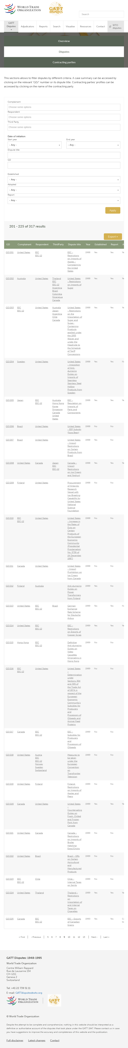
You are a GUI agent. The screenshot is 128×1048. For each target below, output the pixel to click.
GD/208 (10, 463)
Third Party (13, 122)
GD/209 (10, 482)
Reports (43, 26)
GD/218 (10, 755)
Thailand (56, 278)
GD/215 (9, 642)
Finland (20, 482)
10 (69, 937)
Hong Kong (58, 403)
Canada (56, 300)
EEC (37, 252)
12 (79, 937)
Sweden (21, 361)
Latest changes (36, 1040)
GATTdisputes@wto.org (29, 992)
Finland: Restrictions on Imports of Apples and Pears (74, 790)
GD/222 (10, 856)
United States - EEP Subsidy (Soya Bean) (74, 429)
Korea (55, 406)
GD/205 (10, 400)
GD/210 (10, 518)
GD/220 (10, 804)
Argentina (57, 288)
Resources (85, 26)
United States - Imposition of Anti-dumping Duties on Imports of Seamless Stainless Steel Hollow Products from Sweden (75, 377)
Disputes (64, 52)
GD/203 (10, 307)
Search (56, 26)
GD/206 (10, 426)
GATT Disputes (11, 26)
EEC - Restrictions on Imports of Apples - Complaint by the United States (74, 261)
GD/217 (9, 732)
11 (74, 937)
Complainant (14, 102)
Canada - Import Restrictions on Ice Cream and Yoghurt (74, 469)
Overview (64, 41)
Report (11, 195)
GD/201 (10, 252)
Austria (38, 755)
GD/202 (10, 278)
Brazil (55, 291)
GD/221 (9, 833)
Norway (39, 764)
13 (84, 937)
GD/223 (10, 879)
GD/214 (10, 625)
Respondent (14, 112)
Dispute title (14, 150)
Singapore (57, 409)
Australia (21, 278)
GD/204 (10, 361)
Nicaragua (57, 297)
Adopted (12, 184)
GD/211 (9, 566)
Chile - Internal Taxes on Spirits (74, 882)
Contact (100, 26)
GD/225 (10, 919)
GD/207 (10, 440)
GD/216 (10, 668)
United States (23, 252)
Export (113, 236)
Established (13, 174)
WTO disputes (117, 26)
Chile (54, 317)
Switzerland (41, 770)
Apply (113, 210)
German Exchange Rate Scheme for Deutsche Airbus (74, 612)
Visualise (70, 26)
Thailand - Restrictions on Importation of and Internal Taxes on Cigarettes (75, 902)
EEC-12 (38, 255)
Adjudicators (27, 26)
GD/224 (10, 892)
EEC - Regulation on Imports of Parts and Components (75, 406)
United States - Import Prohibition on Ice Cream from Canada (75, 572)
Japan (55, 310)
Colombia (57, 294)
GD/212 (9, 586)
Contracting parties (64, 62)
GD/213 (9, 606)
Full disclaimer (14, 1040)
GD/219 (10, 784)
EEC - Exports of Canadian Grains (74, 922)
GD (9, 160)
